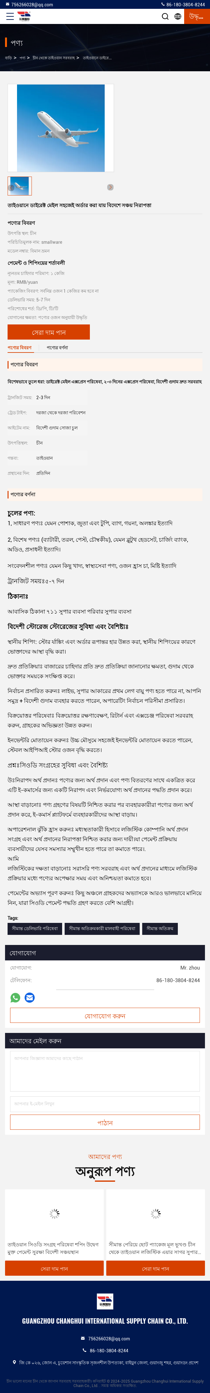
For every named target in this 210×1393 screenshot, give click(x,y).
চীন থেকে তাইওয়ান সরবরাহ (54, 58)
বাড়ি (8, 58)
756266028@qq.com (29, 4)
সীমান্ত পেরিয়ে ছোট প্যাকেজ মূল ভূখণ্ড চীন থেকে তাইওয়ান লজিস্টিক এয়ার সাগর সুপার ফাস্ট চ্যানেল (153, 1249)
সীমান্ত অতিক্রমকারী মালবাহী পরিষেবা (102, 928)
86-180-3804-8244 (182, 4)
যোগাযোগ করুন (105, 1015)
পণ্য (22, 58)
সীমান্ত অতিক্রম (160, 928)
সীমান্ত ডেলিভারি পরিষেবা (35, 928)
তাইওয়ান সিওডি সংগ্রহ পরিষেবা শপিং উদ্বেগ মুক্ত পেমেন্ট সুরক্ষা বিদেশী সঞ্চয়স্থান (53, 1248)
